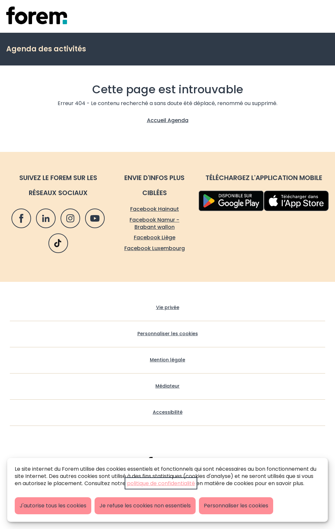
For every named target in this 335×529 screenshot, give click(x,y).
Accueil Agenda (167, 120)
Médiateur (167, 386)
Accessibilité (168, 412)
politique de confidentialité (161, 483)
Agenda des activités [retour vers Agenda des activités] (46, 49)
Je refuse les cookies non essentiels (145, 505)
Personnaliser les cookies (236, 505)
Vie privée (167, 307)
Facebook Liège (154, 237)
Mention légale (167, 360)
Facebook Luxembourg (154, 248)
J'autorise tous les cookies (53, 505)
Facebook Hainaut (154, 209)
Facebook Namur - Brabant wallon (154, 223)
